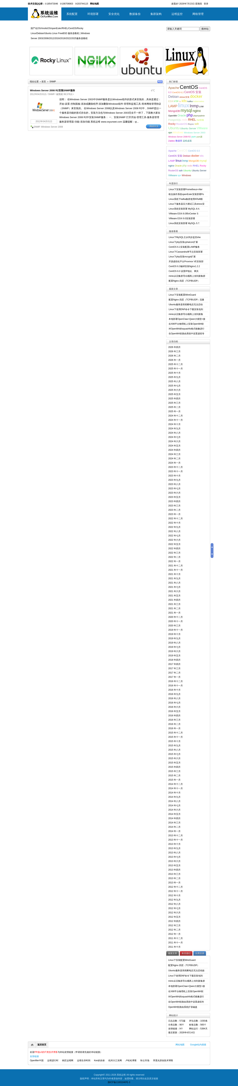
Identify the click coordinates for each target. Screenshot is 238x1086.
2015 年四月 (174, 767)
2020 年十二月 (175, 617)
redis (184, 119)
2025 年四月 (174, 398)
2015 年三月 (174, 771)
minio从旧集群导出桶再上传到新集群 (187, 276)
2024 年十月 (174, 424)
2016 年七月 (174, 702)
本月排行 (186, 953)
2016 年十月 (174, 690)
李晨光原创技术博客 (163, 1060)
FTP (176, 101)
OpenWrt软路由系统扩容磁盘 (182, 1007)
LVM (201, 106)
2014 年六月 (174, 809)
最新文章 (172, 953)
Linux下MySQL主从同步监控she (185, 237)
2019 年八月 (174, 642)
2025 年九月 (174, 377)
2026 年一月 (174, 360)
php (190, 115)
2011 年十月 (174, 947)
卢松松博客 (131, 1060)
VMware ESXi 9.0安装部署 (182, 218)
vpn (170, 132)
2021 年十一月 (175, 570)
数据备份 (135, 13)
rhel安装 (200, 120)
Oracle (182, 115)
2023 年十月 (174, 475)
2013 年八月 (174, 852)
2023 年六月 (174, 493)
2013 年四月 (174, 869)
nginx (197, 111)
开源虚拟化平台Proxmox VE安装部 (186, 261)
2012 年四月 (174, 921)
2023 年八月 (174, 484)
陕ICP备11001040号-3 (119, 1082)
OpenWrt (172, 115)
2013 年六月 (174, 861)
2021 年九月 (174, 578)
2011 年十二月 (175, 938)
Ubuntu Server (188, 128)
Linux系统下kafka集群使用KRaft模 (186, 199)
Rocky (172, 123)
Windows (178, 132)
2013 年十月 (174, 844)
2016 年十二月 (175, 681)
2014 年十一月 (175, 788)
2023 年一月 (174, 514)
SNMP (51, 94)
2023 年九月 (174, 480)
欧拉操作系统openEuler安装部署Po (186, 194)
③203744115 (81, 3)
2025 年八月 (174, 381)
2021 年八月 (174, 582)
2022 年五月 (174, 544)
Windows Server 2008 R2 (179, 137)
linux (183, 105)
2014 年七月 (174, 805)
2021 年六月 (174, 591)
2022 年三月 (174, 552)
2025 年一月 (174, 411)
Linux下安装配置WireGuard (182, 295)
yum (193, 136)
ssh (196, 123)
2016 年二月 (174, 724)
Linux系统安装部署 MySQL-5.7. (184, 223)
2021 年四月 (174, 600)
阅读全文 (153, 126)
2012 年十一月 (175, 891)
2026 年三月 (174, 351)
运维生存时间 (83, 1060)
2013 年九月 (174, 848)
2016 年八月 (174, 698)
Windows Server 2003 (194, 132)
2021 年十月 (174, 574)
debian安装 (184, 97)
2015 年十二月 (175, 732)
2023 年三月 (174, 505)
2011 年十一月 (175, 942)
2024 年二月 (174, 458)
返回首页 (41, 1044)
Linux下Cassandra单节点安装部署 (186, 252)
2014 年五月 (174, 814)
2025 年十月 (174, 373)
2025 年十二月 (175, 364)
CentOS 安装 (193, 92)
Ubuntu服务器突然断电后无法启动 (186, 304)
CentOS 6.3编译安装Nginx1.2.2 (184, 266)
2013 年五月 (174, 865)
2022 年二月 (174, 557)
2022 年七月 (174, 535)
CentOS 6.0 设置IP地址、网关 (184, 271)
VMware (202, 128)
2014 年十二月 (175, 784)
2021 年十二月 (175, 565)
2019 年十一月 (175, 630)
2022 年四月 (174, 548)
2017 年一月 (174, 677)
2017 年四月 (174, 664)
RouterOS (181, 124)
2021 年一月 (174, 612)
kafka (190, 101)
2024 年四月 (174, 450)
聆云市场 (144, 1060)
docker (196, 96)
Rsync (191, 124)
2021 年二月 (174, 608)
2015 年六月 (174, 758)
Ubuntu (174, 128)
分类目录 (199, 953)
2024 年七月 (174, 437)
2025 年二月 (174, 407)
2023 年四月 (174, 501)
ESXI (171, 101)
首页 (43, 81)
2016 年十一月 (175, 685)
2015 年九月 (174, 745)
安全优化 (114, 13)
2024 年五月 (174, 445)
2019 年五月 (174, 655)
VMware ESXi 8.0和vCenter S (183, 213)
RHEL (192, 119)
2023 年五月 (174, 497)
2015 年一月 (174, 780)
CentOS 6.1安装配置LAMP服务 (184, 247)
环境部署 (93, 13)
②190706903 (66, 3)
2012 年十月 (174, 895)
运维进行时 (52, 1060)
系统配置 (72, 13)
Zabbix (171, 140)
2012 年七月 (174, 908)
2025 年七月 (174, 385)
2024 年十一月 (175, 420)
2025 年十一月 (175, 368)
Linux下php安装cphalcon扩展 (183, 242)
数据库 (179, 140)
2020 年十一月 (175, 621)
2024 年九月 (174, 428)
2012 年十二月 (175, 887)
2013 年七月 (174, 857)
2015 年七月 (174, 754)
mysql (186, 110)
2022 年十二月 (175, 518)
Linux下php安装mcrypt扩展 (182, 256)
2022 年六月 (174, 540)
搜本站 (205, 28)
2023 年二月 (174, 510)
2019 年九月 (174, 638)
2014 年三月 (174, 822)
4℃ (153, 90)
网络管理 (198, 13)
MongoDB (174, 111)
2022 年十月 (174, 522)
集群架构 (156, 13)
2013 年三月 (174, 874)
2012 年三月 (174, 925)
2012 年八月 (174, 904)
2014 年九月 (174, 797)
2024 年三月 (174, 454)
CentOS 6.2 (178, 92)
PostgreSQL (174, 119)
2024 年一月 (174, 463)
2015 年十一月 (175, 737)
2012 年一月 (174, 934)
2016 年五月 (174, 711)
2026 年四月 (174, 347)
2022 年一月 (174, 561)
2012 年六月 (174, 912)
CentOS (189, 87)
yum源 (199, 137)
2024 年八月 (174, 433)
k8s (184, 101)
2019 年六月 (174, 651)
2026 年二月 (174, 355)
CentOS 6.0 (194, 151)
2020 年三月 (174, 625)
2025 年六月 (174, 390)
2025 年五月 (174, 394)
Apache (173, 88)
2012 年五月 (174, 917)
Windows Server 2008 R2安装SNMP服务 (52, 90)
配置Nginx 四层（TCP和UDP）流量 (186, 299)
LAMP (172, 106)
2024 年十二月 (175, 415)
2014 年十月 (174, 792)
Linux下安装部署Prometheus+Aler (185, 189)
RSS (160, 81)
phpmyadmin (199, 116)
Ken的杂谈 (99, 1060)
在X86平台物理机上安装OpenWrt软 (186, 324)
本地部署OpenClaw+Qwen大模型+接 (187, 319)
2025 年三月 (174, 403)
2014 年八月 (174, 801)
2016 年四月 (174, 715)
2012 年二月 (174, 929)
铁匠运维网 (67, 1060)
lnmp (194, 106)
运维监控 (177, 13)
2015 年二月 (174, 775)
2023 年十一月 (175, 471)
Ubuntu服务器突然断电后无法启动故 (186, 970)
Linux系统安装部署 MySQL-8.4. (184, 208)
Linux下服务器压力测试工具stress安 (187, 204)
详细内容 (68, 76)
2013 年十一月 (175, 839)
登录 (206, 3)
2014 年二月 (174, 827)
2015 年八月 (174, 750)
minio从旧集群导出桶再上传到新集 (186, 314)
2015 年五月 (174, 762)
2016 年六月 (174, 707)
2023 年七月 (174, 488)
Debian (173, 97)
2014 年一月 (174, 831)
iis (180, 101)
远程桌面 (187, 140)
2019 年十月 (174, 634)
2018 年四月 (174, 660)
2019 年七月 (174, 647)
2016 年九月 (174, 694)
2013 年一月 (174, 882)
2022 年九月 (174, 527)
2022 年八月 (174, 531)
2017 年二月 (174, 672)
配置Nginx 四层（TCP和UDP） (184, 281)
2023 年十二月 (175, 467)
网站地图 (180, 1044)
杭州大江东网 (115, 1060)
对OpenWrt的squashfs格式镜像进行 (186, 328)
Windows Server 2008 (52, 127)
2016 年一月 (174, 728)
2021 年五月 (174, 595)
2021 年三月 (174, 604)
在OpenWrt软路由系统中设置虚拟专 (186, 333)
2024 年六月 (174, 441)
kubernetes (198, 101)
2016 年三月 (174, 720)
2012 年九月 (174, 899)
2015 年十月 (174, 741)
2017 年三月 (174, 668)
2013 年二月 (174, 878)
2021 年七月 (174, 587)
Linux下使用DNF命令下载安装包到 (186, 309)
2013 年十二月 (175, 835)
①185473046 (51, 3)
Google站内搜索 (198, 1044)
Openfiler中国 (37, 1060)
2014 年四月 (174, 818)
